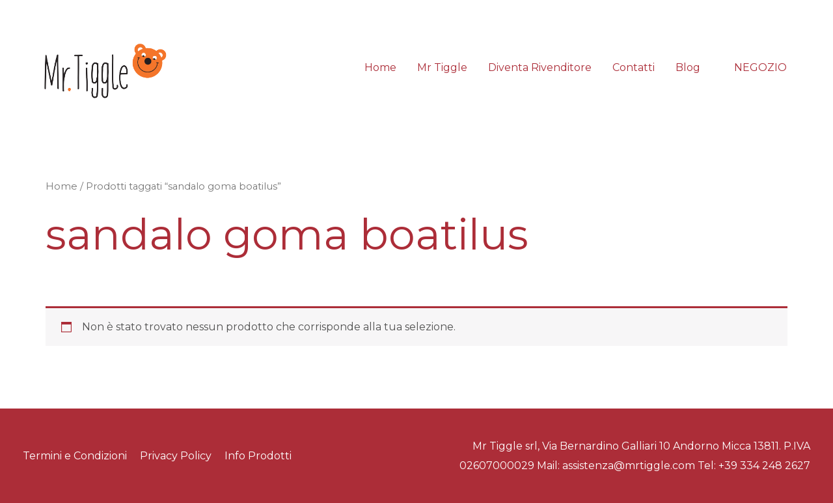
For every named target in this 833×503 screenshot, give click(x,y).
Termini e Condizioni (75, 456)
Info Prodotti (258, 456)
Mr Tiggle (442, 67)
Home (380, 67)
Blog (688, 67)
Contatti (633, 67)
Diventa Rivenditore (540, 67)
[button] (760, 68)
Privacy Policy (176, 456)
